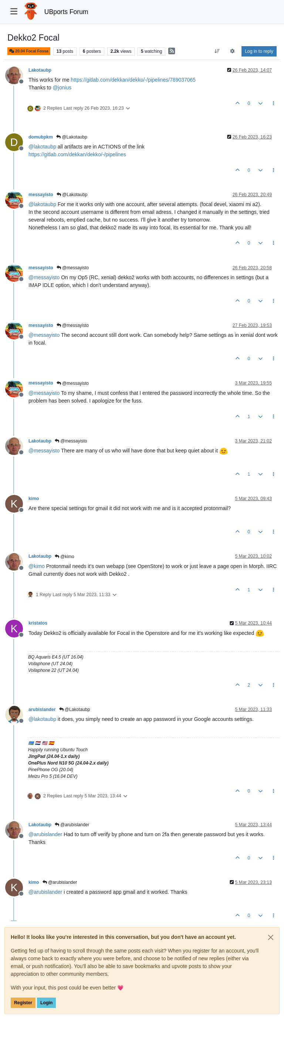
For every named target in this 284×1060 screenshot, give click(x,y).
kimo (33, 498)
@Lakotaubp (71, 137)
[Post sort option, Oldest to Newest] (217, 51)
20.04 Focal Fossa (28, 51)
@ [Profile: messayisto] (44, 277)
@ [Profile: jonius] (62, 87)
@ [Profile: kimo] (36, 566)
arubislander (42, 709)
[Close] (270, 937)
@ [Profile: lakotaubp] (42, 147)
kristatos (37, 623)
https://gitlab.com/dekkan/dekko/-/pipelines (77, 154)
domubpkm (40, 137)
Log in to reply (259, 51)
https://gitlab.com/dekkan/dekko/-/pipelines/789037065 (133, 80)
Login (46, 1002)
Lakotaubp (39, 70)
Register (23, 1002)
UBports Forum (66, 12)
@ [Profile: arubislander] (45, 834)
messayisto (40, 194)
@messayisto (73, 267)
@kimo (64, 556)
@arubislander (72, 824)
